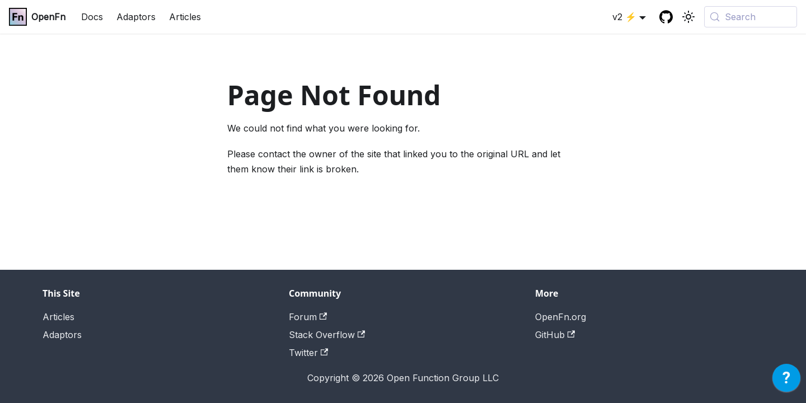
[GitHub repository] (666, 17)
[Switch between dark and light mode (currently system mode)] (688, 17)
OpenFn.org (560, 316)
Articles (185, 16)
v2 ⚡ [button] (624, 16)
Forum (308, 316)
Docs (92, 16)
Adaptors (136, 16)
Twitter (308, 352)
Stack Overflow (327, 334)
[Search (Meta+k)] (750, 16)
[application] (786, 380)
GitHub (555, 334)
